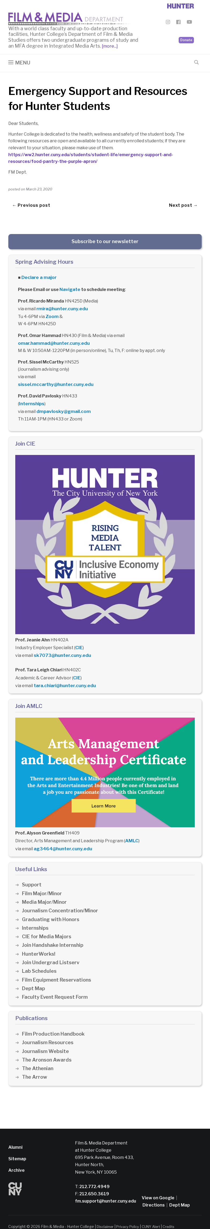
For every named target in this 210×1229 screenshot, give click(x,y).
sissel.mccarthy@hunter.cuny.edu (53, 375)
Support (32, 871)
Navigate (69, 289)
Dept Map (34, 975)
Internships (31, 394)
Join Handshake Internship (54, 932)
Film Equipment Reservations (58, 966)
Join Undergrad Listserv (51, 949)
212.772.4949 (94, 1173)
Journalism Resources (49, 1029)
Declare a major (37, 278)
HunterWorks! (39, 940)
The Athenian (38, 1055)
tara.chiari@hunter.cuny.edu (63, 673)
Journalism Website (46, 1038)
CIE (78, 637)
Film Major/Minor (43, 880)
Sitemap (17, 1145)
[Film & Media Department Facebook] (178, 22)
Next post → (183, 204)
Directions (153, 1191)
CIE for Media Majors (47, 923)
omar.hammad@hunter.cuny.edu (159, 334)
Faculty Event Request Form (56, 984)
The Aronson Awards (47, 1046)
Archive (16, 1157)
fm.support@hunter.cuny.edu (105, 1187)
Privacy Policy (130, 1213)
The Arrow (35, 1064)
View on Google (158, 1184)
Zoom (51, 316)
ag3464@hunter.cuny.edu (61, 835)
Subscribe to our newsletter (105, 243)
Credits (174, 1213)
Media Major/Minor (45, 889)
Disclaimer (106, 1213)
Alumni (15, 1133)
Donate (186, 32)
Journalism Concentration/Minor (62, 897)
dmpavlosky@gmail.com (61, 401)
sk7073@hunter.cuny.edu (60, 644)
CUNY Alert (155, 1213)
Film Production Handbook (55, 1020)
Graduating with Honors (51, 906)
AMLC (131, 828)
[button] (19, 64)
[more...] (109, 47)
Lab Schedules (40, 958)
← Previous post (31, 204)
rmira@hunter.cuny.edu (60, 308)
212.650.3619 (93, 1180)
